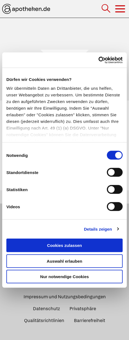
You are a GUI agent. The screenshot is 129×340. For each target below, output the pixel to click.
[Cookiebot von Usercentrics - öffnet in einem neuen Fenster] (98, 60)
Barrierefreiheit (89, 320)
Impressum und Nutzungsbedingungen (65, 297)
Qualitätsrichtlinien (44, 320)
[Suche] (106, 9)
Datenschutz (46, 309)
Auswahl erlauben (64, 261)
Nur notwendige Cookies (64, 276)
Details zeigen (98, 228)
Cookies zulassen (64, 245)
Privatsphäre (82, 309)
